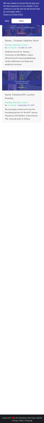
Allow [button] (21, 21)
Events (24, 45)
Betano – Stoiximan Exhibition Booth (22, 40)
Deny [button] (7, 21)
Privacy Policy (18, 420)
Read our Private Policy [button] (13, 15)
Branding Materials (13, 45)
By (10, 47)
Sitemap (28, 420)
